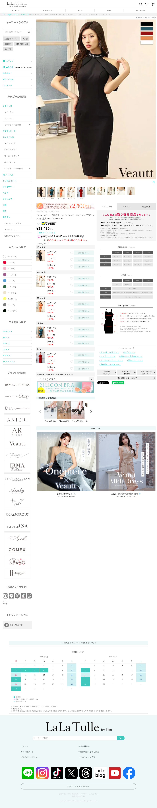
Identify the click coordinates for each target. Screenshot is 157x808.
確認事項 (146, 206)
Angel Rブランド (13, 14)
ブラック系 (12, 310)
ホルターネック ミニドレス (111, 360)
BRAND (15, 10)
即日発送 (7, 44)
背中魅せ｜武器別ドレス (110, 364)
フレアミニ (9, 118)
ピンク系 (11, 268)
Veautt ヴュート (27, 14)
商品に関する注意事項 (126, 372)
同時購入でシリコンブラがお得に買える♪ (55, 374)
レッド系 (11, 262)
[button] (40, 411)
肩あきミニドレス (135, 360)
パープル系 (12, 274)
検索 (121, 738)
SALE (109, 10)
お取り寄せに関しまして (126, 378)
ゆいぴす (7, 49)
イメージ (126, 206)
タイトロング (9, 143)
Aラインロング (10, 149)
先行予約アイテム (11, 38)
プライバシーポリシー (30, 757)
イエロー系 (12, 298)
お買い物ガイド (27, 751)
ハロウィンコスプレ (12, 223)
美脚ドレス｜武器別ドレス (131, 356)
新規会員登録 (84, 746)
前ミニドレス (9, 162)
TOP (3, 14)
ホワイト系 (12, 256)
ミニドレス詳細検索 (12, 124)
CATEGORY (48, 10)
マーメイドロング (11, 155)
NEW (80, 10)
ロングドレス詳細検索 (13, 168)
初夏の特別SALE (22, 44)
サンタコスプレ (10, 229)
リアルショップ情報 (86, 757)
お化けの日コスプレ (12, 235)
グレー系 (11, 304)
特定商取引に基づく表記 (88, 751)
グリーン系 (12, 286)
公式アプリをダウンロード (78, 786)
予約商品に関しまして (107, 372)
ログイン (24, 746)
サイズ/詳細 (107, 206)
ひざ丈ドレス (129, 352)
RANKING (140, 10)
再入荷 (25, 38)
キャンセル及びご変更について (146, 372)
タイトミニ (9, 112)
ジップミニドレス (107, 356)
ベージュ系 (12, 292)
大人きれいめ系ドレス (109, 352)
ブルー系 (11, 280)
